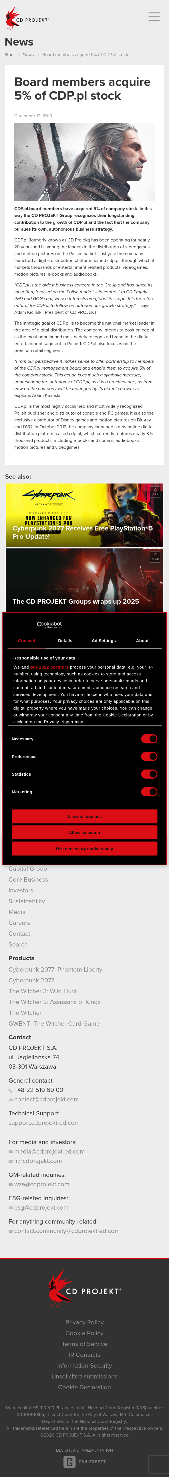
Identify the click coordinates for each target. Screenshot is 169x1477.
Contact (19, 934)
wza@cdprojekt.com (39, 1184)
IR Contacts (84, 1355)
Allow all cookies (84, 816)
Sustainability (27, 901)
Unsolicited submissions (84, 1377)
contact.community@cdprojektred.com (64, 1231)
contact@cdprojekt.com (44, 1100)
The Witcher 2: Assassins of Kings (55, 1002)
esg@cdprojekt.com (39, 1208)
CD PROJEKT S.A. (33, 1048)
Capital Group (28, 869)
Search (18, 945)
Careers (19, 923)
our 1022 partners (49, 666)
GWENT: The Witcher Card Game (54, 1024)
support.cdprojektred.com (44, 1123)
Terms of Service (84, 1344)
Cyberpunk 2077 (31, 981)
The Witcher (25, 1013)
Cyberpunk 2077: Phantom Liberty (55, 970)
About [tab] (142, 640)
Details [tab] (65, 640)
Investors (21, 891)
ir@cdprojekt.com (35, 1161)
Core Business (28, 880)
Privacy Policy (84, 1323)
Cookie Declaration (84, 1387)
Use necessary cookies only (84, 848)
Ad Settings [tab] (104, 640)
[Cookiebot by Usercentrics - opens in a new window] (37, 625)
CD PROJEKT (27, 18)
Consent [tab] (26, 640)
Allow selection (84, 832)
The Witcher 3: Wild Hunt (43, 991)
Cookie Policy (84, 1333)
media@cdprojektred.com (47, 1152)
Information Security (84, 1366)
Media (17, 912)
